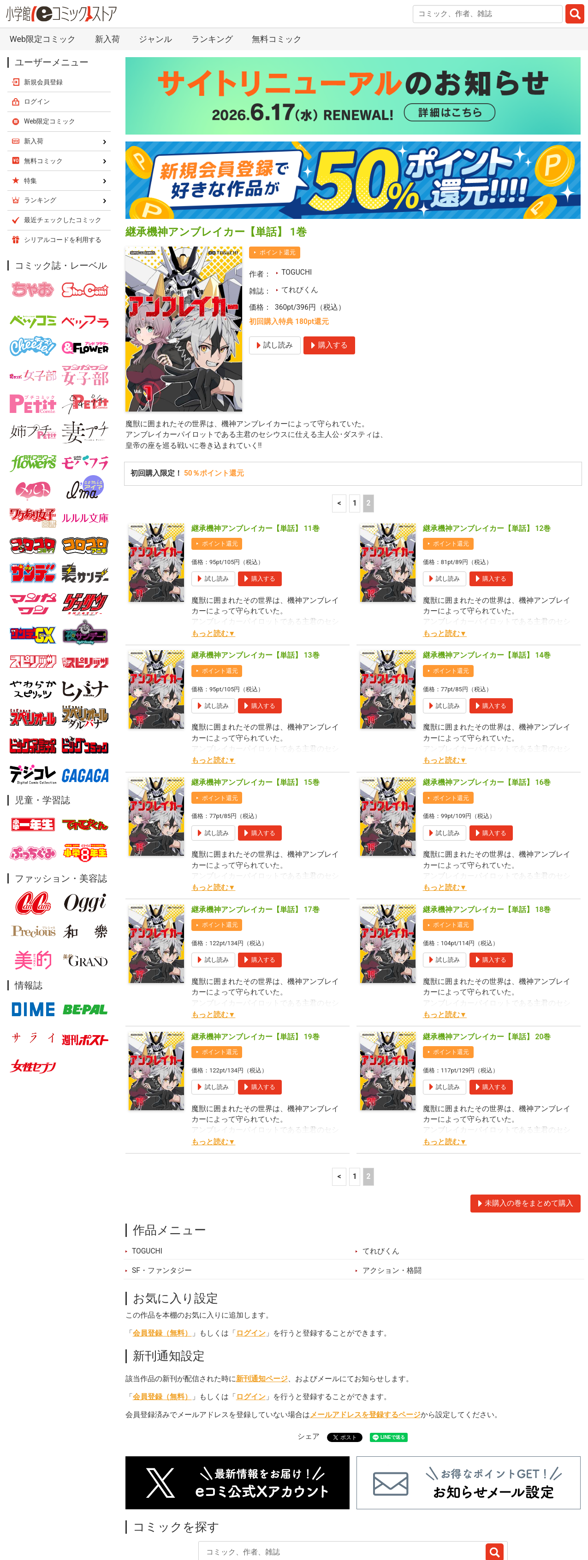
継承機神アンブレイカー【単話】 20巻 (487, 971)
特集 (242, 1512)
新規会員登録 (43, 16)
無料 (326, 1512)
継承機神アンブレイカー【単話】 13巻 (255, 590)
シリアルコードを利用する (62, 174)
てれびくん (299, 224)
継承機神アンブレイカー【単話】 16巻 (487, 717)
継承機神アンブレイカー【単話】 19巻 (255, 971)
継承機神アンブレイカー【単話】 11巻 (255, 463)
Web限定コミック (50, 55)
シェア (308, 1371)
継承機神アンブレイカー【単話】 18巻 (487, 844)
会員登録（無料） (162, 1268)
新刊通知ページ (262, 1313)
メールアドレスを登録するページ (365, 1349)
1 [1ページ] (355, 438)
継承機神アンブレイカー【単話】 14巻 (487, 590)
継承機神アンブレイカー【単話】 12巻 (487, 463)
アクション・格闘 (392, 1205)
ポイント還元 (278, 186)
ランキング (196, 1512)
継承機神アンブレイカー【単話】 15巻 (255, 717)
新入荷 (148, 1512)
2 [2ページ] (369, 438)
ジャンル (284, 1512)
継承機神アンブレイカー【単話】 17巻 (255, 844)
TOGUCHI (296, 207)
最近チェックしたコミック (398, 1512)
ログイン (251, 1268)
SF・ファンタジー (162, 1205)
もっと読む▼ (213, 568)
